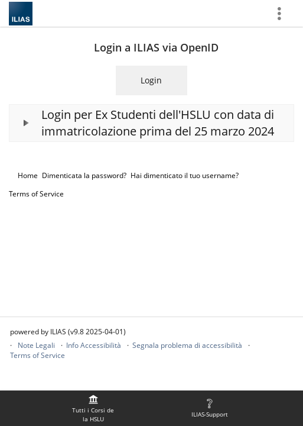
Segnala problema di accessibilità (187, 345)
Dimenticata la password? (84, 175)
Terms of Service (36, 194)
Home (28, 175)
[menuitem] (93, 408)
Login (151, 80)
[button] (151, 123)
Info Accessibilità (93, 345)
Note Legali (36, 345)
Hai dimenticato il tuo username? (185, 175)
